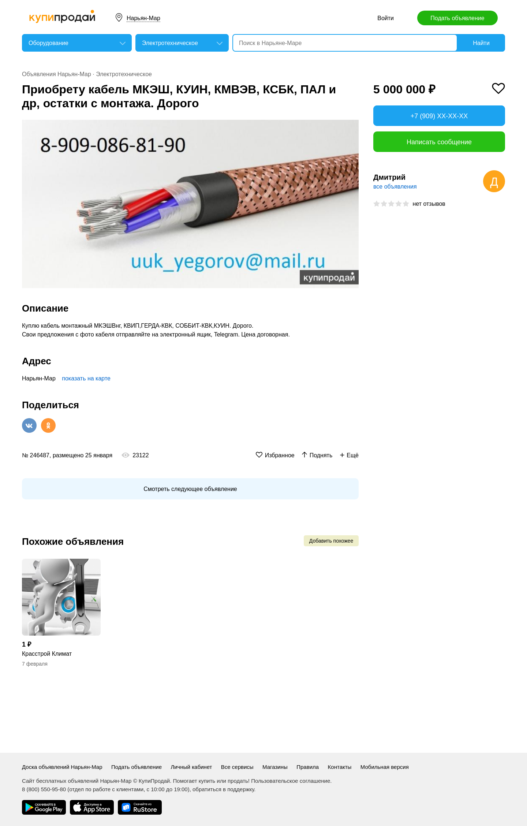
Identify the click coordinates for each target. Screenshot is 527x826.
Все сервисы (237, 767)
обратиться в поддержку (223, 789)
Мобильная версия (384, 767)
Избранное (280, 455)
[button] (352, 126)
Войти (385, 18)
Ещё (353, 455)
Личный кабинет (191, 767)
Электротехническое (124, 74)
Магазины (275, 767)
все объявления (395, 186)
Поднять (321, 455)
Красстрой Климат (47, 654)
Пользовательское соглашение (290, 781)
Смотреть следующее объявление (190, 489)
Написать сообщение (439, 142)
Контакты (340, 767)
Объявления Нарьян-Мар (56, 74)
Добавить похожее (331, 541)
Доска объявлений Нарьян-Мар (62, 767)
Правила (307, 767)
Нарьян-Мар (143, 18)
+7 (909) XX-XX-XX (439, 116)
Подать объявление (457, 18)
